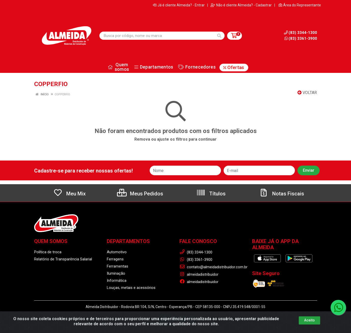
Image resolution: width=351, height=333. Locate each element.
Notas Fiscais (281, 194)
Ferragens (115, 259)
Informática (116, 280)
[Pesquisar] (219, 36)
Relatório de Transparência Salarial (63, 259)
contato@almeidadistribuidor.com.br (213, 267)
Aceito (309, 328)
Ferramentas (117, 266)
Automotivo (117, 252)
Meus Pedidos (140, 194)
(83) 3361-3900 (300, 38)
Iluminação (116, 273)
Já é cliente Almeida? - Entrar (179, 5)
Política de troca (47, 252)
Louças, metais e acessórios (131, 287)
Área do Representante (300, 5)
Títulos (211, 194)
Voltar (307, 92)
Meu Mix (69, 194)
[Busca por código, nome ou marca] (156, 36)
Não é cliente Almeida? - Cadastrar (241, 5)
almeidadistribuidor (198, 274)
